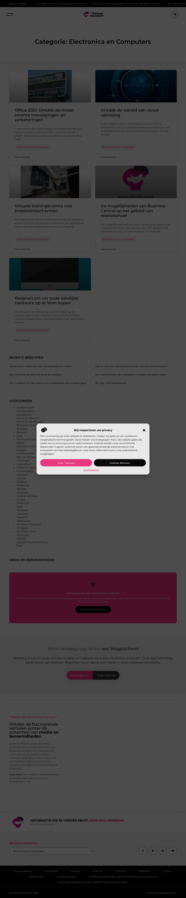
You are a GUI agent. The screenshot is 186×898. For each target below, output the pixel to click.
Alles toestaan (66, 463)
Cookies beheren (120, 463)
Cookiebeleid (91, 470)
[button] (144, 430)
